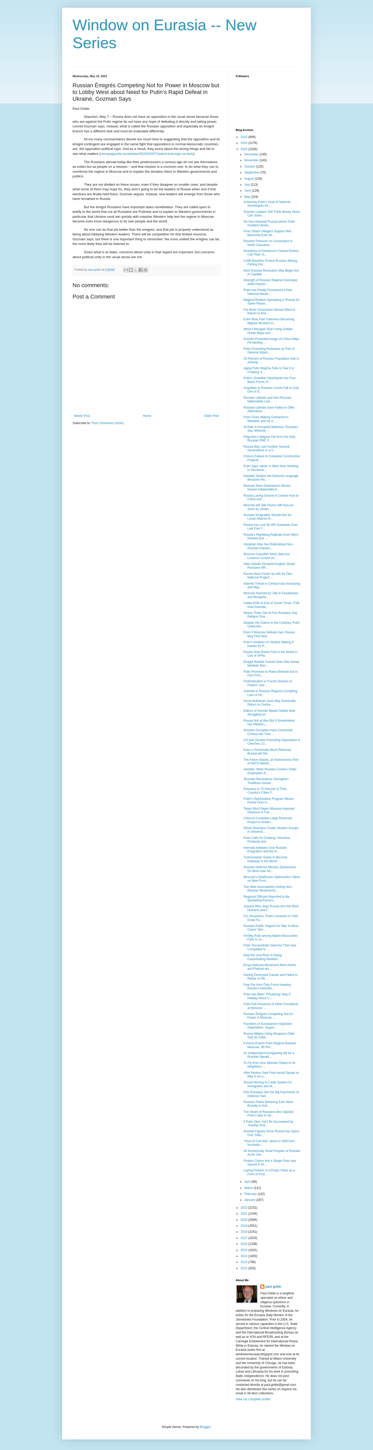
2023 (244, 149)
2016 (244, 1244)
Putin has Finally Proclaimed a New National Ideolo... (267, 291)
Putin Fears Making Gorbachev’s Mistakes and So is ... (266, 419)
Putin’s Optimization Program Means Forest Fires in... (268, 800)
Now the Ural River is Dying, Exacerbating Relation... (262, 957)
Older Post (211, 416)
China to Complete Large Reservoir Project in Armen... (267, 820)
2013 (244, 1262)
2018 (244, 1232)
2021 (244, 1213)
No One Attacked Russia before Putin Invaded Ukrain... (269, 223)
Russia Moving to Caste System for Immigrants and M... (267, 1084)
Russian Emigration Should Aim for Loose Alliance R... (267, 516)
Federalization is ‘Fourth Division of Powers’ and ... (267, 683)
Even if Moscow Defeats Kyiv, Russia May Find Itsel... (269, 634)
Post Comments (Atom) (107, 423)
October (250, 166)
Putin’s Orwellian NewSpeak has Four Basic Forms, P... (269, 379)
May (247, 197)
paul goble (273, 1286)
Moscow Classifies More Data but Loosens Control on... (266, 556)
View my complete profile (253, 1399)
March (249, 1188)
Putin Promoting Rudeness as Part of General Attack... (269, 350)
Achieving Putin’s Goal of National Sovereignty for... (266, 203)
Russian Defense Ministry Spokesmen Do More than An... (269, 869)
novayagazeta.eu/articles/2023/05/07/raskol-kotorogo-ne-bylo (147, 154)
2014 (244, 1256)
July (247, 184)
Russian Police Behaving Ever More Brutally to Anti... (268, 1103)
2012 (244, 1268)
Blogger (205, 1427)
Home (147, 416)
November (252, 160)
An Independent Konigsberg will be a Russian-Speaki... (268, 1054)
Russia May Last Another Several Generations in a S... (266, 448)
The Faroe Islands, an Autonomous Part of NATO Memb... (270, 761)
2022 (244, 1207)
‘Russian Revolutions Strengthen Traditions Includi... (266, 781)
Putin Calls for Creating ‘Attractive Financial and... (266, 839)
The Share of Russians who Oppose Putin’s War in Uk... (268, 1113)
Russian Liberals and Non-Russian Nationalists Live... (267, 399)
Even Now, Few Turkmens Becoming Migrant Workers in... (268, 321)
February (250, 1194)
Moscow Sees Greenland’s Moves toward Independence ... (266, 487)
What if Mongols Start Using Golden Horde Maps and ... (268, 331)
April (247, 1182)
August (249, 178)
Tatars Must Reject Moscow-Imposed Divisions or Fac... (269, 810)
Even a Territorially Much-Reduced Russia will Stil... (267, 751)
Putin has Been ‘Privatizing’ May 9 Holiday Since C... (266, 996)
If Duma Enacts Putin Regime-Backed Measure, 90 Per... (269, 1045)
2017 (244, 1238)
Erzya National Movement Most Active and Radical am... (269, 966)
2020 (244, 1220)
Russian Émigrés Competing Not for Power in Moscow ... (268, 1015)
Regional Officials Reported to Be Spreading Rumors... (266, 898)
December (252, 154)
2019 (244, 1226)
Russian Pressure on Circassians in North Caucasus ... (267, 243)
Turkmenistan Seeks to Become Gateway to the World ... (265, 859)
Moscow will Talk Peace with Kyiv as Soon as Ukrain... (268, 507)
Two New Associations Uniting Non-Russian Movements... (267, 888)
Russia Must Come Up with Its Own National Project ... (267, 575)
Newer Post (82, 416)
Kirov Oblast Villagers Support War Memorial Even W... (267, 233)
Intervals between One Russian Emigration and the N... (265, 849)
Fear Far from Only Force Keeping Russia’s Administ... (267, 986)
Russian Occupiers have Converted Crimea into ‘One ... (267, 732)
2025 (244, 137)
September (252, 172)
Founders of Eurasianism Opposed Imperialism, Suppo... (267, 1025)
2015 (244, 1250)
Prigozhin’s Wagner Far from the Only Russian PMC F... (269, 438)
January (250, 1200)
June (248, 190)
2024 (244, 143)
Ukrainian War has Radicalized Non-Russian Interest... (268, 546)
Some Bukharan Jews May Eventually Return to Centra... (269, 702)
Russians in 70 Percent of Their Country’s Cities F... (265, 790)
